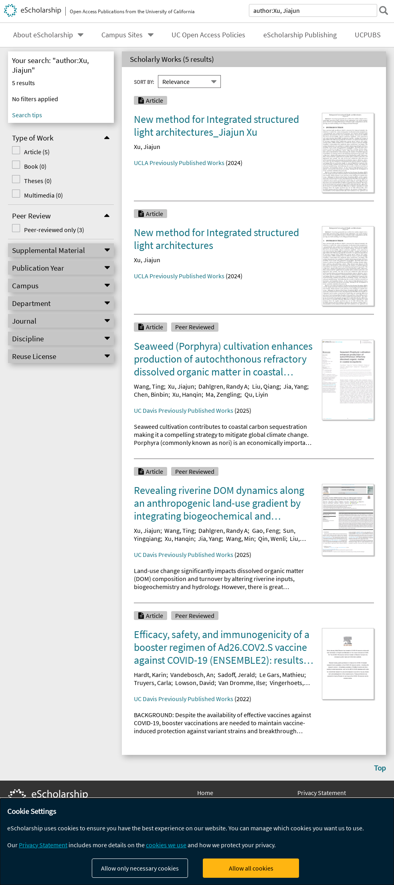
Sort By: (144, 81)
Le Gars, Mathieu (281, 675)
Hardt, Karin (150, 675)
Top (380, 768)
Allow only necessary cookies (140, 868)
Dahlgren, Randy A (223, 386)
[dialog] (197, 841)
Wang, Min (240, 538)
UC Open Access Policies (208, 35)
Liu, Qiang (265, 386)
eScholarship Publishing (300, 35)
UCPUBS (368, 35)
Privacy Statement (321, 793)
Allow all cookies (251, 868)
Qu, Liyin (256, 394)
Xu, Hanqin (187, 394)
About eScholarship (43, 35)
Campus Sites (122, 35)
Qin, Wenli (272, 538)
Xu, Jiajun (147, 147)
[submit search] (383, 10)
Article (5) (37, 152)
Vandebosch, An (192, 675)
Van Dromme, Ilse (241, 683)
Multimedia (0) (43, 195)
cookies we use (166, 845)
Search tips (27, 115)
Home (205, 793)
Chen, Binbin (151, 394)
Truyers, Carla (152, 683)
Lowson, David (194, 683)
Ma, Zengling (223, 394)
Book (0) (35, 166)
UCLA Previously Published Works (179, 163)
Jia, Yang (295, 386)
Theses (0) (38, 181)
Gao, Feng (265, 530)
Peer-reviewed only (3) (54, 230)
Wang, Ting (149, 386)
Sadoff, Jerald (236, 675)
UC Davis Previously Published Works (183, 410)
